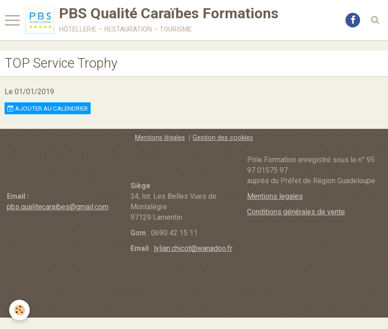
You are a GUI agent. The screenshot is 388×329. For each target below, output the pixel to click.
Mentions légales (160, 138)
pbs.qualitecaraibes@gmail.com (57, 206)
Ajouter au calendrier (47, 108)
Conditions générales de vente (296, 211)
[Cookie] (19, 310)
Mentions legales (275, 196)
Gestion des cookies (223, 138)
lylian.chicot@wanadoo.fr (193, 248)
